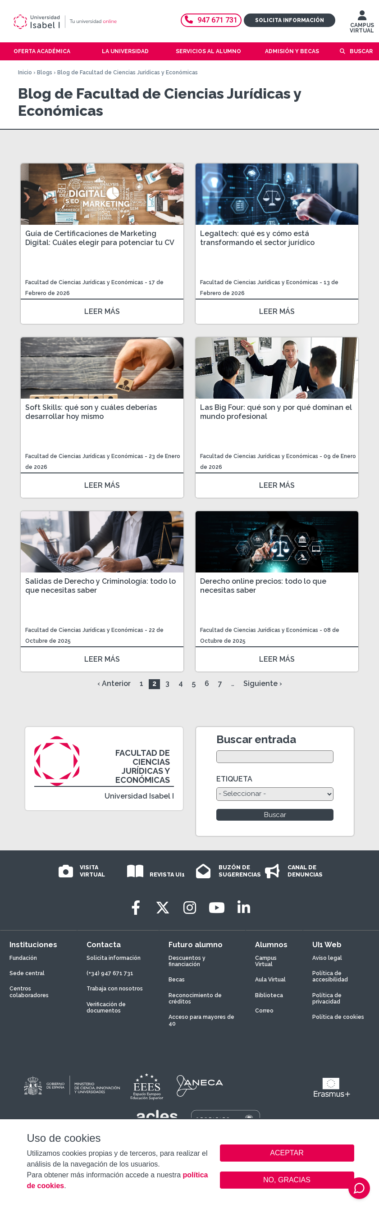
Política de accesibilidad (330, 976)
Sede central (27, 973)
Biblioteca (269, 995)
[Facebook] (135, 907)
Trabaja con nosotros (115, 988)
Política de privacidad (327, 998)
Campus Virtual (266, 961)
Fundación (23, 958)
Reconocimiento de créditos (195, 998)
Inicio (25, 72)
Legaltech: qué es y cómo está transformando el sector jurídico (257, 238)
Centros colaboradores (29, 991)
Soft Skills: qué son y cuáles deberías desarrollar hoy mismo (91, 412)
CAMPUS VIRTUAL (362, 24)
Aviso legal (327, 958)
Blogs (44, 72)
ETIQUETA (234, 779)
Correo (264, 1011)
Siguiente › (262, 683)
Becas (177, 979)
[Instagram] (189, 907)
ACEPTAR (287, 1153)
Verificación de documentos (106, 1007)
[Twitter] (162, 907)
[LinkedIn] (243, 907)
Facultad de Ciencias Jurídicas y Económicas (85, 282)
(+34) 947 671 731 (110, 973)
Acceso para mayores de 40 (201, 1020)
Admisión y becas (292, 51)
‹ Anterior (114, 683)
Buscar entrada (256, 739)
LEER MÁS (102, 311)
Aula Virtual (270, 979)
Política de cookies (338, 1017)
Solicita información (289, 20)
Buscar (361, 51)
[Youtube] (217, 907)
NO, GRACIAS (287, 1180)
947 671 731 (211, 20)
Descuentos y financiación (187, 961)
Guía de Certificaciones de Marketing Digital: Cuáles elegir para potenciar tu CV (99, 238)
